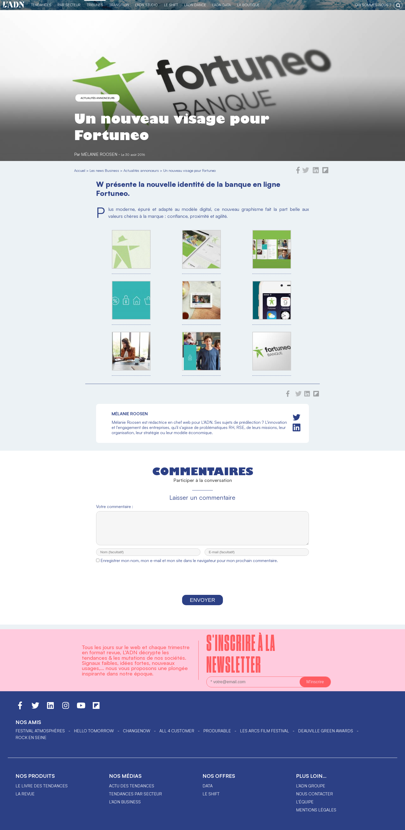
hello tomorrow (94, 730)
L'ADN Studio (146, 5)
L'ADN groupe (310, 785)
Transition (119, 5)
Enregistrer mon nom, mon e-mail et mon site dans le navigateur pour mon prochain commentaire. (189, 565)
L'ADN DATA (221, 5)
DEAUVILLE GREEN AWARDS (325, 730)
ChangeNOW (136, 730)
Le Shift (171, 5)
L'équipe (305, 801)
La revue (25, 793)
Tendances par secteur (135, 793)
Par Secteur (69, 5)
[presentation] (202, 585)
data (207, 785)
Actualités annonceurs (97, 97)
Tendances (41, 5)
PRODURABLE (217, 730)
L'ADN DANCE (195, 5)
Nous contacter (314, 793)
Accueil (79, 170)
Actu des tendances (131, 785)
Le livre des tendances (41, 785)
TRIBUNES (95, 5)
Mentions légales (316, 809)
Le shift (211, 793)
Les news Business (104, 170)
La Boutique (248, 5)
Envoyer (202, 605)
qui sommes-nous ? (373, 5)
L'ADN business (125, 801)
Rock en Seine (30, 737)
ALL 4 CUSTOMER (176, 730)
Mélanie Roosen (99, 154)
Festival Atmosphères (40, 730)
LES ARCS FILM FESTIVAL (264, 730)
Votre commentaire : (114, 506)
